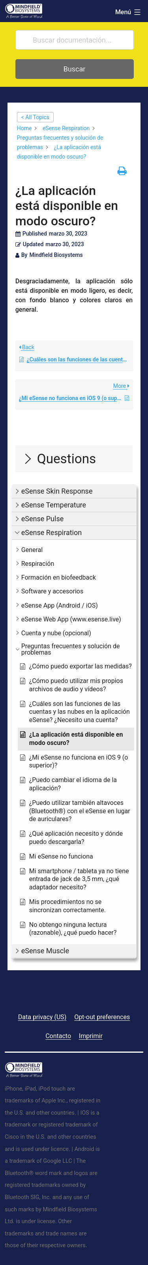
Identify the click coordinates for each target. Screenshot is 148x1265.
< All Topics (35, 117)
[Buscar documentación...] (74, 40)
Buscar (75, 69)
